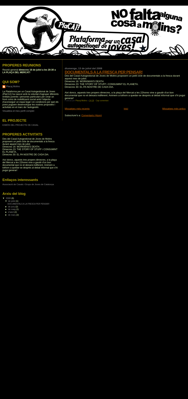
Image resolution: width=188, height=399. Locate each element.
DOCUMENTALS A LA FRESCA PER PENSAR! (104, 72)
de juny (12, 206)
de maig (12, 209)
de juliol (12, 201)
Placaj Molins (13, 86)
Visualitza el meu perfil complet (18, 111)
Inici (126, 108)
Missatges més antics (174, 108)
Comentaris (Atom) (91, 115)
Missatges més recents (77, 108)
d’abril (11, 212)
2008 (8, 198)
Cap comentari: (102, 101)
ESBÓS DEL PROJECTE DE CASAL (20, 125)
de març (12, 215)
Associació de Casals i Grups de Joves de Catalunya (28, 184)
